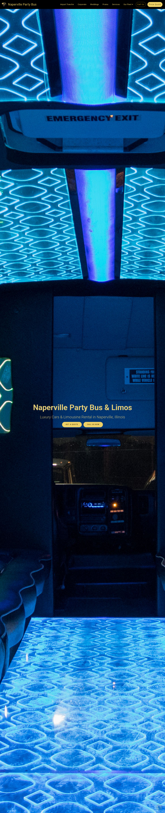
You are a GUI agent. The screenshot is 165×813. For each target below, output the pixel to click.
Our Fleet (128, 4)
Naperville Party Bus (22, 4)
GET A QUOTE (72, 424)
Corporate (82, 4)
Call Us (140, 4)
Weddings (94, 4)
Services (116, 4)
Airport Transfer (67, 4)
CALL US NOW (93, 424)
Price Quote (155, 4)
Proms (105, 4)
